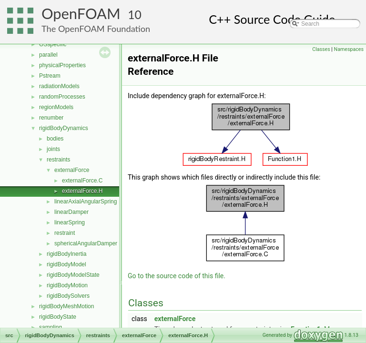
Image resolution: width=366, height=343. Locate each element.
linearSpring (69, 222)
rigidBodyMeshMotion (66, 306)
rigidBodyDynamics (63, 128)
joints (53, 149)
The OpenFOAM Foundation (95, 28)
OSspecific (52, 44)
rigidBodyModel (66, 264)
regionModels (56, 107)
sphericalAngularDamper (85, 243)
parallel (48, 54)
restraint (64, 233)
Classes (321, 49)
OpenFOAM (81, 13)
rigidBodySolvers (68, 296)
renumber (51, 117)
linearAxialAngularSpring (85, 201)
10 (135, 14)
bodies (55, 138)
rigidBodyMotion (67, 285)
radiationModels (59, 86)
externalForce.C (82, 180)
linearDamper (71, 212)
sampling (50, 327)
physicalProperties (62, 65)
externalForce (71, 170)
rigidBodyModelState (73, 275)
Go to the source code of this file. (176, 276)
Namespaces (349, 49)
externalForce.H (82, 191)
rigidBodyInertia (66, 254)
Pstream (50, 75)
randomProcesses (62, 96)
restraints (58, 159)
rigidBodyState (57, 316)
